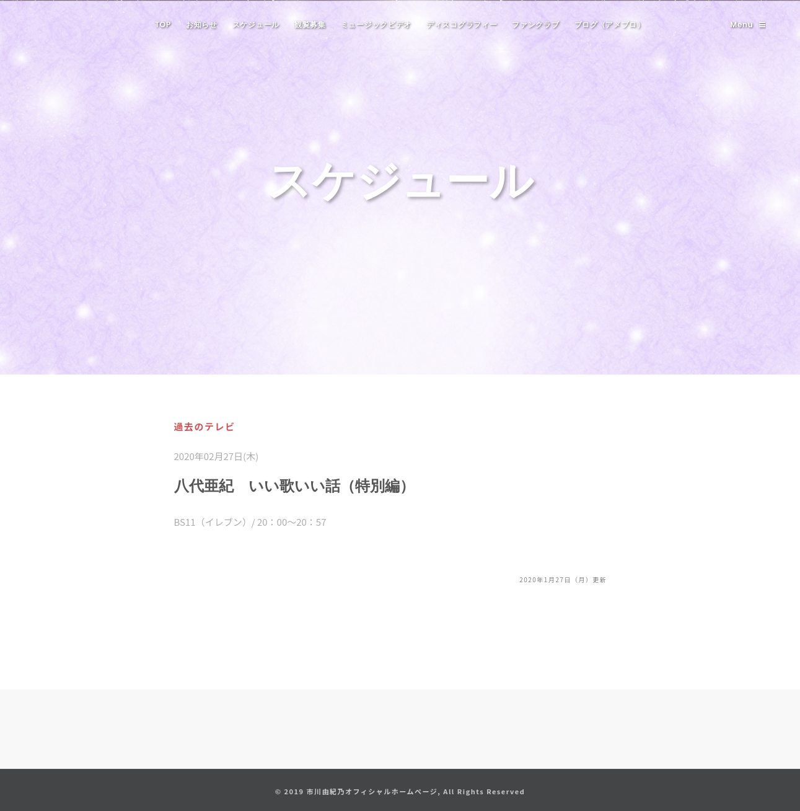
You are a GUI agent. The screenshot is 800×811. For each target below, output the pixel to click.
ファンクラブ (535, 24)
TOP (163, 24)
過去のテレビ (204, 426)
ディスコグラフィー (461, 24)
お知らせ (202, 24)
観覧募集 (310, 24)
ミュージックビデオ (376, 24)
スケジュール (255, 24)
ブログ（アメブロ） (609, 24)
